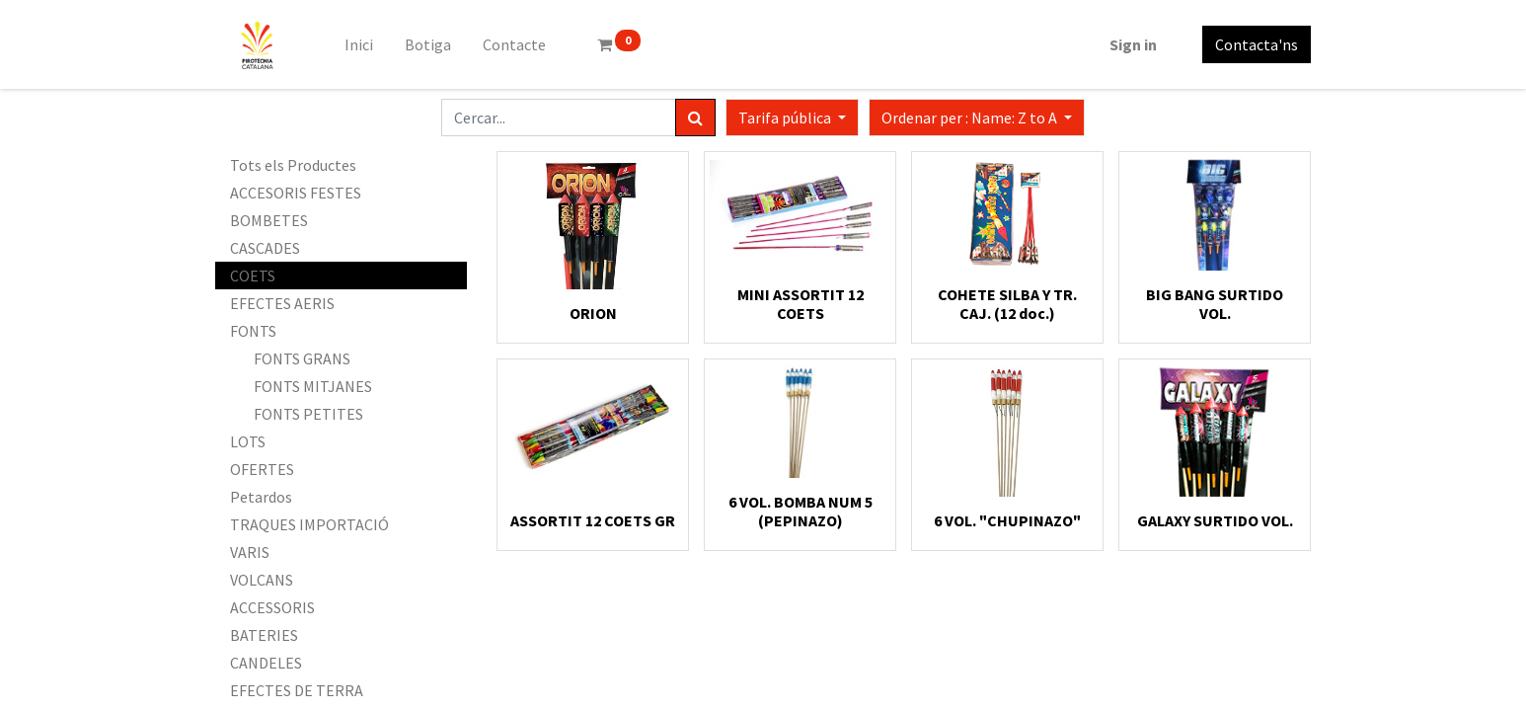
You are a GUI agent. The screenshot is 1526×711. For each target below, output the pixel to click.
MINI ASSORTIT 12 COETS (800, 303)
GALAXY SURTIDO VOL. (1215, 520)
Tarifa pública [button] (786, 117)
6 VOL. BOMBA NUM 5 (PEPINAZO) (800, 511)
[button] (977, 117)
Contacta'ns (1256, 44)
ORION (593, 313)
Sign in (1133, 44)
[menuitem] (359, 44)
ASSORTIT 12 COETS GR (592, 520)
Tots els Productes (293, 165)
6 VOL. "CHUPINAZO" (1007, 520)
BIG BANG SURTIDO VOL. (1214, 303)
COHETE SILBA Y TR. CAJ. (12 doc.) (1007, 303)
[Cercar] (695, 117)
